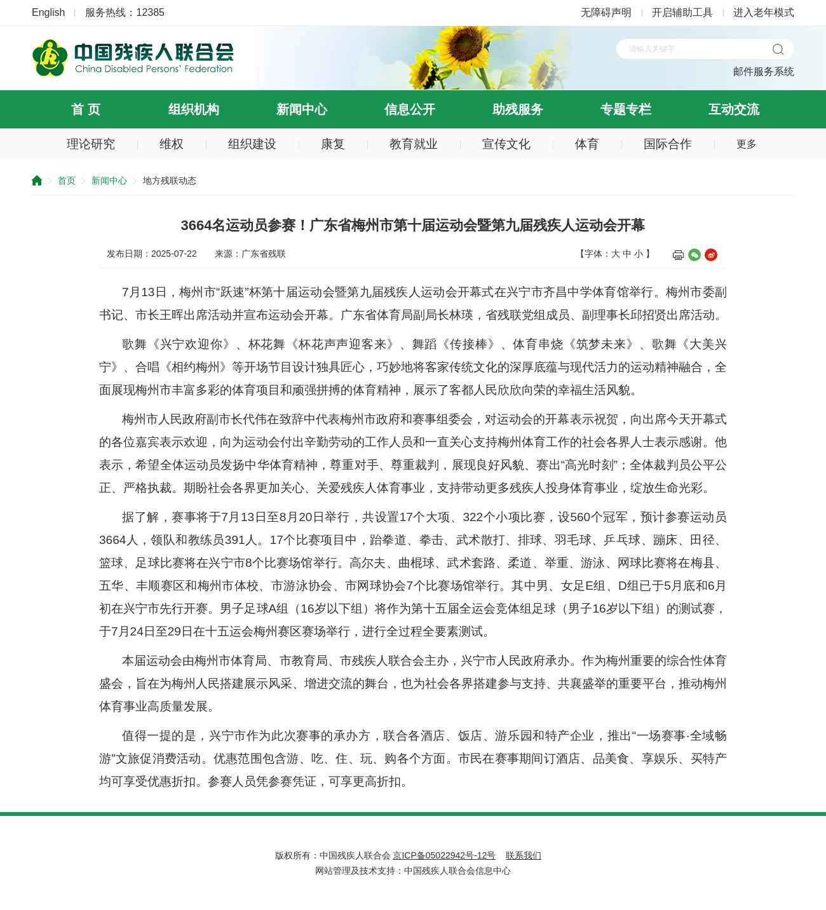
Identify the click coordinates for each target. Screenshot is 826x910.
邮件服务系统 (763, 71)
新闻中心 (301, 109)
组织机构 (193, 109)
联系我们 (523, 855)
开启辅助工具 (682, 12)
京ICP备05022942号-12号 (444, 855)
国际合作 (668, 144)
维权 (171, 144)
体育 (587, 144)
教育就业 (413, 144)
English (48, 12)
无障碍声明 (606, 12)
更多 (746, 144)
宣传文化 (506, 144)
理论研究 (91, 144)
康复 (333, 144)
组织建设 (252, 144)
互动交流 (733, 109)
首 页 (85, 109)
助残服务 (517, 109)
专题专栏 (625, 109)
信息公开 (409, 109)
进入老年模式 (763, 12)
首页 (67, 180)
